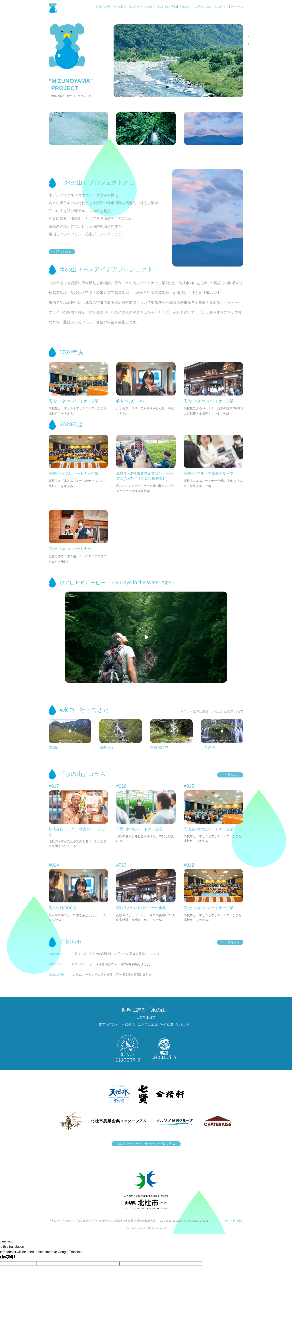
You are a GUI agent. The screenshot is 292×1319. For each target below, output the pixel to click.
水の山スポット (217, 6)
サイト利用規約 (234, 1220)
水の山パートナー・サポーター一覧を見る (146, 1143)
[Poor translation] (10, 1257)
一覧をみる (230, 774)
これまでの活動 (165, 6)
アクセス (236, 6)
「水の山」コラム (191, 6)
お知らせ (102, 6)
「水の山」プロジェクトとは (131, 6)
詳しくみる (61, 251)
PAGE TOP (249, 40)
